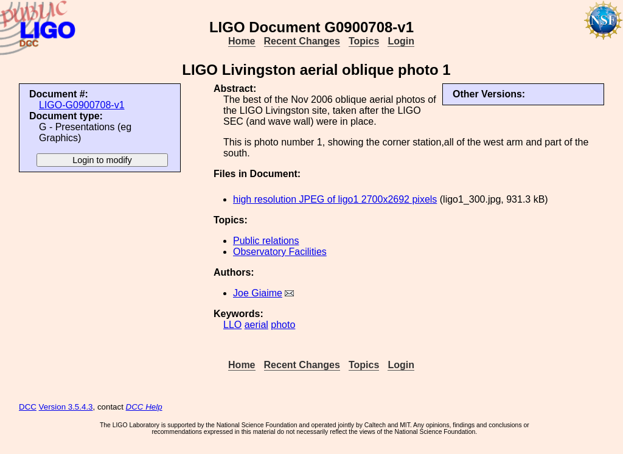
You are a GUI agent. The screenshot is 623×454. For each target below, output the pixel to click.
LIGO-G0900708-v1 (82, 105)
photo (283, 325)
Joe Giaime (257, 293)
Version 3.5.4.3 (66, 406)
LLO (232, 325)
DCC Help (144, 406)
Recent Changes (302, 41)
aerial (256, 325)
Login (401, 41)
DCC (28, 406)
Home (241, 41)
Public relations (266, 241)
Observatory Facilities (280, 251)
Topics (364, 41)
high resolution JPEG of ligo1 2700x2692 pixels (335, 199)
